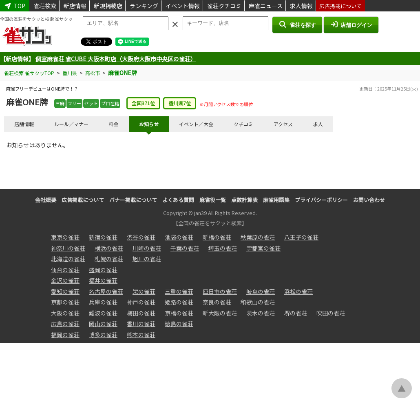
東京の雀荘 (65, 237)
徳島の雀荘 (179, 324)
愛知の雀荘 (65, 291)
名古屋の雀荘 (106, 291)
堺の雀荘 (295, 313)
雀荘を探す (297, 24)
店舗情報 (24, 123)
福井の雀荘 (103, 280)
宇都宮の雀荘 (263, 248)
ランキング (144, 6)
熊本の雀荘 (141, 335)
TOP (14, 6)
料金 (114, 123)
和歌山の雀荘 (258, 302)
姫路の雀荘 (179, 302)
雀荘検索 (44, 6)
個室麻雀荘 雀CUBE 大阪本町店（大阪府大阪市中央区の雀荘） (115, 59)
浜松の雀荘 (298, 291)
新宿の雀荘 (103, 237)
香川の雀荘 (141, 324)
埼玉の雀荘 (222, 248)
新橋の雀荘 (217, 237)
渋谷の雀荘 (141, 237)
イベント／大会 (196, 123)
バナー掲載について (133, 200)
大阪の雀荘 (65, 313)
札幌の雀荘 (109, 259)
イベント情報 (183, 6)
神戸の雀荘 (141, 302)
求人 (318, 123)
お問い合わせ (369, 200)
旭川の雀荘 (147, 259)
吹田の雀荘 (330, 313)
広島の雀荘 (65, 324)
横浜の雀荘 (109, 248)
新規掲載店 (108, 6)
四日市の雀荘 (220, 291)
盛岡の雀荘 (103, 270)
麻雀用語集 (276, 200)
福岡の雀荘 (65, 335)
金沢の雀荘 (65, 280)
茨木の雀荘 (260, 313)
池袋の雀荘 (179, 237)
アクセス (283, 123)
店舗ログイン (351, 24)
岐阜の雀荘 (260, 291)
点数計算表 (244, 200)
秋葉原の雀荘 (258, 237)
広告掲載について (340, 6)
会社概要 (45, 200)
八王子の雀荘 (301, 237)
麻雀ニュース (266, 6)
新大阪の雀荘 (220, 313)
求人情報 (301, 6)
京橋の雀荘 (179, 313)
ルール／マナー (71, 123)
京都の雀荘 (65, 302)
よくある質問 (178, 200)
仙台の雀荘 (65, 270)
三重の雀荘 (179, 291)
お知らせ (149, 123)
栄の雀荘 (144, 291)
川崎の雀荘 (147, 248)
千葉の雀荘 (184, 248)
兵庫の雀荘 (103, 302)
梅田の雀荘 (141, 313)
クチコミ (243, 123)
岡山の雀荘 (103, 324)
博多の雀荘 (103, 335)
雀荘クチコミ (224, 6)
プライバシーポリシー (321, 200)
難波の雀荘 (103, 313)
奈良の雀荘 (217, 302)
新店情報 (75, 6)
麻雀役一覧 (212, 200)
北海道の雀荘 (68, 259)
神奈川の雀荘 (68, 248)
